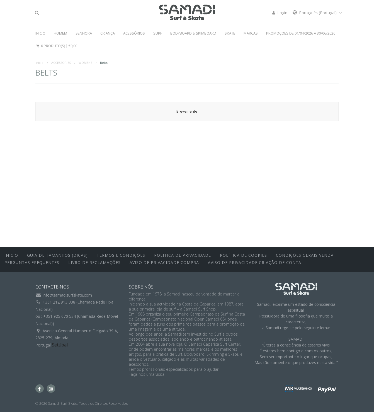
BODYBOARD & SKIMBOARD (193, 33)
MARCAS (251, 33)
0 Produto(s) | (56, 45)
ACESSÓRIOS (134, 33)
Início (39, 62)
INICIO (40, 33)
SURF (157, 33)
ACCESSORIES (61, 62)
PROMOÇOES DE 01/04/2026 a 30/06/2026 (300, 33)
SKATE (230, 33)
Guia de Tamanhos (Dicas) (57, 255)
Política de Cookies (243, 255)
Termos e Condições (121, 255)
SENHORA (84, 33)
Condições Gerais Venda (305, 255)
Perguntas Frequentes (31, 262)
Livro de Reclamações (94, 262)
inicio (11, 255)
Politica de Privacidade (182, 255)
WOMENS (85, 62)
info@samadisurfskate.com (67, 295)
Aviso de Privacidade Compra (164, 262)
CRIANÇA (107, 33)
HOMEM (60, 33)
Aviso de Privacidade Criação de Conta (254, 262)
